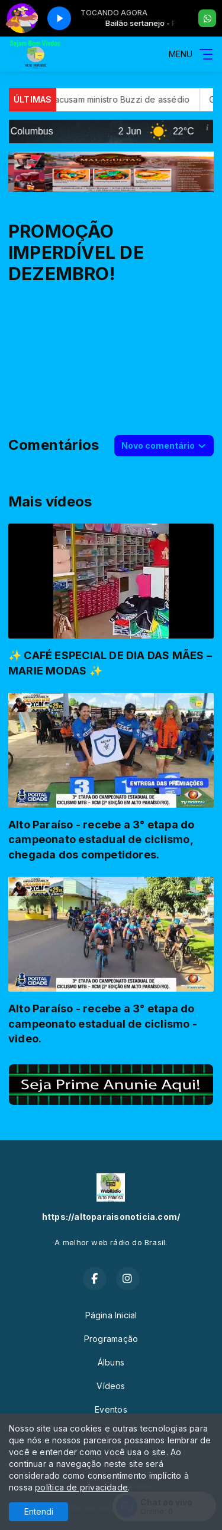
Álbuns (111, 1362)
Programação (111, 1339)
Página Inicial (111, 1315)
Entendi (38, 1511)
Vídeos (110, 1386)
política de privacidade (81, 1487)
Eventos (111, 1409)
